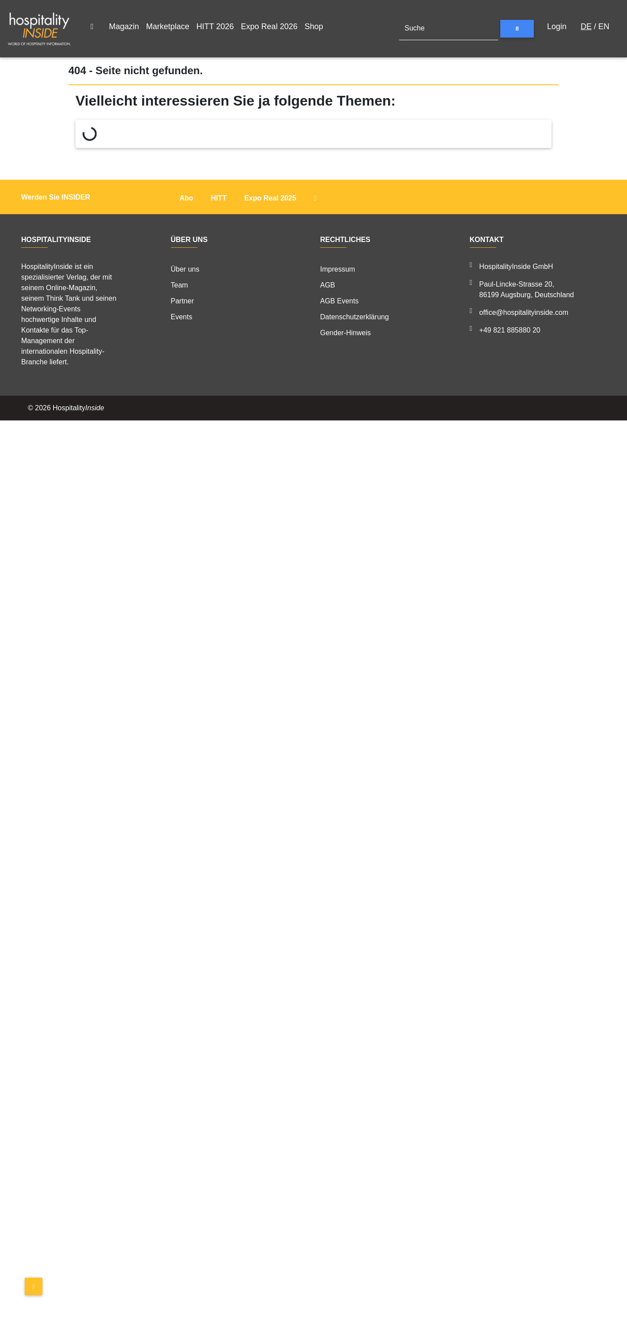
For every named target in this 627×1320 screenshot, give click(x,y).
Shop (314, 26)
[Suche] (448, 28)
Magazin (124, 26)
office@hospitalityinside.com (523, 312)
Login (557, 26)
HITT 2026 (215, 26)
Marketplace (167, 26)
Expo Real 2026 (269, 26)
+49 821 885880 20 (509, 330)
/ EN (595, 26)
